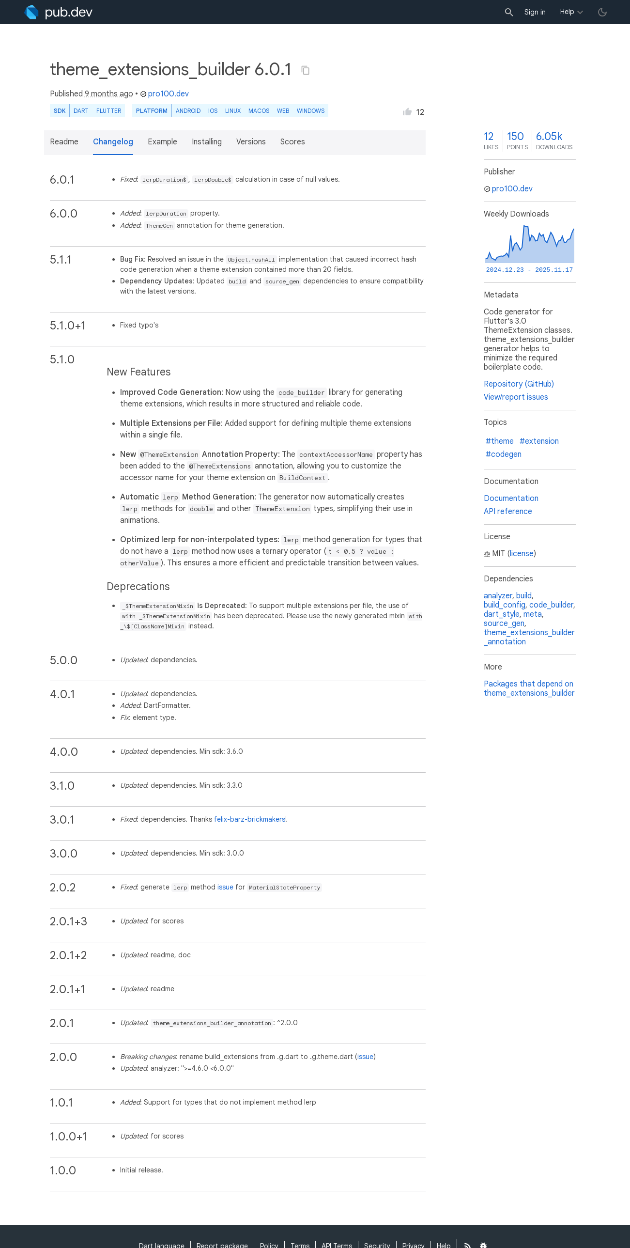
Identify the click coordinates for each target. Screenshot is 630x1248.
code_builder (551, 605)
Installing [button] (207, 142)
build (524, 596)
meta (532, 614)
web (283, 110)
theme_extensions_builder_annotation (529, 637)
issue (225, 887)
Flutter (108, 110)
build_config (504, 605)
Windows (310, 110)
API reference (508, 511)
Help (567, 11)
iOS (212, 110)
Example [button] (162, 142)
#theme (500, 441)
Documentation (511, 498)
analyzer (498, 596)
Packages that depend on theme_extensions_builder (529, 688)
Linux (233, 110)
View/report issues (516, 397)
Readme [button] (64, 142)
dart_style (502, 614)
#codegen (504, 454)
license (522, 554)
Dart (81, 110)
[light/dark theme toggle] (602, 12)
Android (188, 110)
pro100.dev (164, 94)
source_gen (504, 623)
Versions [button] (251, 142)
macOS (258, 110)
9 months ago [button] (109, 94)
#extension (539, 441)
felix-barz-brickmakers (249, 819)
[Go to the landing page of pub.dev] (58, 12)
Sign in (535, 12)
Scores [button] (292, 142)
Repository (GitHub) (519, 384)
